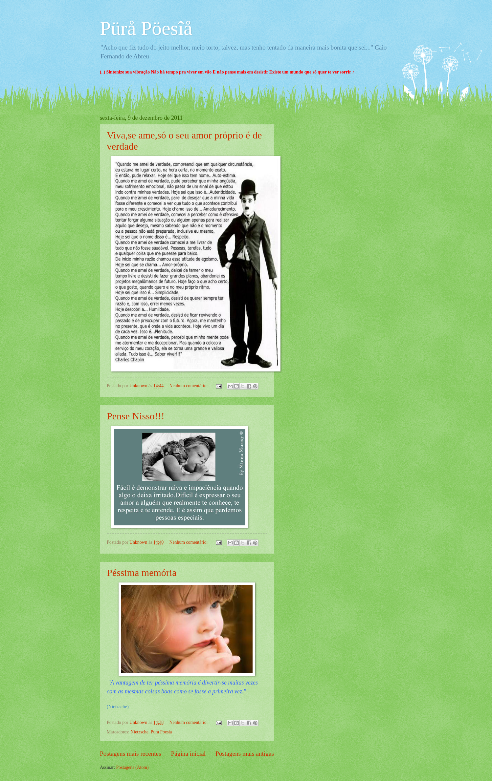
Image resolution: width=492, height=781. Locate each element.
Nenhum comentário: (189, 385)
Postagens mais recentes (130, 753)
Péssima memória (141, 572)
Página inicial (188, 753)
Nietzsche (139, 731)
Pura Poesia (161, 731)
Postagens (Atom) (132, 767)
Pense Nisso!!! (136, 416)
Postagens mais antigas (244, 753)
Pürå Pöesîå (146, 28)
